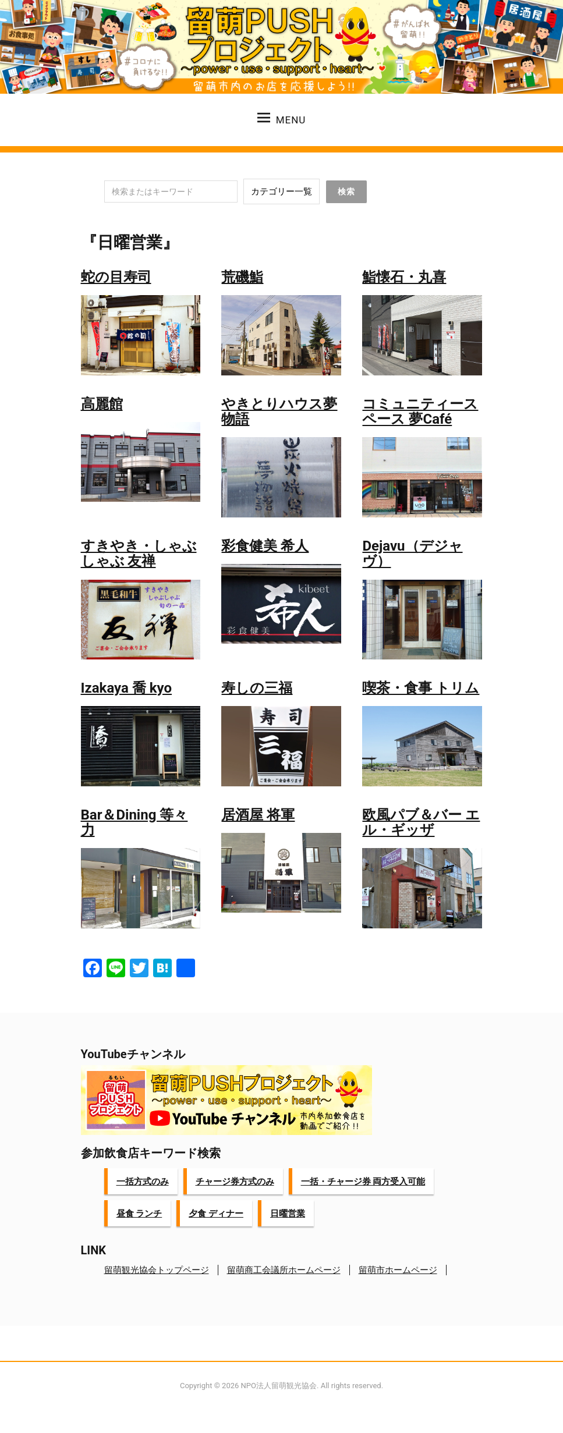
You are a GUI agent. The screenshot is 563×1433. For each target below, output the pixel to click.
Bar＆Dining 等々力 (134, 822)
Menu (281, 118)
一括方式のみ (142, 1181)
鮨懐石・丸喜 (404, 277)
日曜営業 (287, 1213)
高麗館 (102, 404)
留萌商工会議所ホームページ (284, 1270)
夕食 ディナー (216, 1213)
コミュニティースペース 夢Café (420, 411)
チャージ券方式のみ (235, 1181)
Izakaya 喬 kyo (126, 688)
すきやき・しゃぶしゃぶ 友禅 (139, 553)
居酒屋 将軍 (258, 815)
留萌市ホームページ (398, 1270)
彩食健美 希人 (265, 546)
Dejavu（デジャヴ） (412, 553)
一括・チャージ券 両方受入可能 (363, 1181)
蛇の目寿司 (116, 277)
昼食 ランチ (139, 1213)
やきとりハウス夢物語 (279, 411)
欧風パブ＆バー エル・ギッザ (421, 822)
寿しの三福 (256, 688)
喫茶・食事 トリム (420, 688)
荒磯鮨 (242, 277)
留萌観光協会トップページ (156, 1270)
